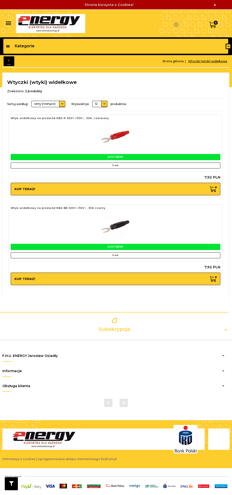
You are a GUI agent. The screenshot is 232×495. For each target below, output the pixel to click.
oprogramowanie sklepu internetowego (69, 453)
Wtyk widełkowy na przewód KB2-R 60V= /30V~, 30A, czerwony (60, 118)
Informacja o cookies (18, 453)
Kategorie (20, 46)
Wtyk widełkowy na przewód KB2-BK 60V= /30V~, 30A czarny (58, 208)
